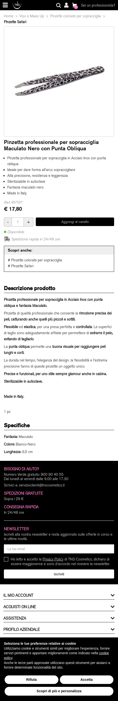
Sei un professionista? (98, 5)
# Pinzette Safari (21, 266)
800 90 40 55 (52, 474)
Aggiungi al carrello (75, 222)
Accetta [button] (86, 680)
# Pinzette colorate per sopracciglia (35, 260)
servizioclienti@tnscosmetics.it (41, 485)
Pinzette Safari (15, 22)
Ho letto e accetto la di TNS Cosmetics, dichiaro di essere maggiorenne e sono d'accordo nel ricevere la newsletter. (60, 561)
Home (8, 16)
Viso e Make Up (31, 16)
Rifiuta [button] (31, 680)
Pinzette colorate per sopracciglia (75, 16)
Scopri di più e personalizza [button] (58, 691)
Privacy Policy (53, 559)
